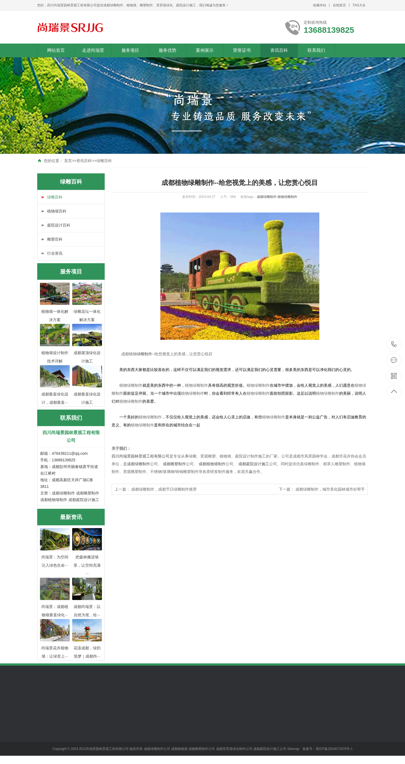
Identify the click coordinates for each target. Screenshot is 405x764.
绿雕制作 (144, 354)
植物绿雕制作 (287, 197)
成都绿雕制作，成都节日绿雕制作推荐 (164, 489)
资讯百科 (279, 50)
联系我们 (316, 50)
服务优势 (167, 50)
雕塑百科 (55, 239)
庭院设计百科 (58, 225)
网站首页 (56, 50)
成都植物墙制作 (53, 499)
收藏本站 (319, 5)
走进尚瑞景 (93, 50)
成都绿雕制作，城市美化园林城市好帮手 (330, 489)
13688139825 (394, 344)
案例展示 (205, 50)
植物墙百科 (56, 211)
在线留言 (339, 5)
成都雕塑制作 (87, 493)
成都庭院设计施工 (83, 499)
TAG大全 (359, 5)
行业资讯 (55, 253)
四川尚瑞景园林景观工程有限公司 (140, 456)
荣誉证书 (242, 50)
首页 (68, 160)
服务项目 (130, 50)
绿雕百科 (104, 160)
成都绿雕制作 (63, 493)
